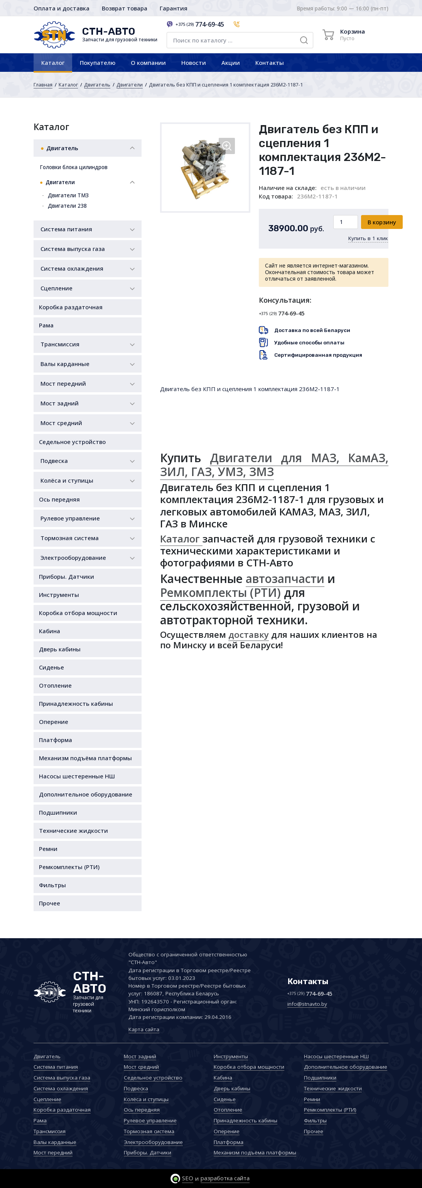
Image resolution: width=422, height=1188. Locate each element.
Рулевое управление (70, 518)
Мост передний (63, 383)
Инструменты (59, 594)
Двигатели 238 (67, 205)
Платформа (55, 740)
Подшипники (58, 812)
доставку (248, 635)
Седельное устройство (72, 442)
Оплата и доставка (61, 8)
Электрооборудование (73, 557)
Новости (193, 62)
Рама (46, 325)
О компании (148, 62)
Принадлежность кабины (76, 703)
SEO (187, 1178)
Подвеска (54, 460)
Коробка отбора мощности (78, 613)
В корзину (382, 222)
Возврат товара (124, 8)
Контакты (269, 62)
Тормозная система (70, 538)
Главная (43, 84)
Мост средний (61, 423)
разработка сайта (225, 1178)
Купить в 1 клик (368, 238)
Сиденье (51, 667)
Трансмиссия (60, 344)
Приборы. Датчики (66, 576)
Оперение (53, 721)
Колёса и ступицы (67, 480)
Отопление (55, 685)
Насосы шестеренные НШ (77, 776)
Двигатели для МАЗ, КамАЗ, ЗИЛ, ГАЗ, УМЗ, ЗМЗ (274, 465)
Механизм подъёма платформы (85, 758)
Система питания (66, 229)
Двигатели (129, 84)
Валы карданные (65, 364)
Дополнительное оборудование (85, 794)
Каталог (52, 62)
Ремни (48, 848)
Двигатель (97, 84)
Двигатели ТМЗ (68, 195)
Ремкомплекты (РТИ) (69, 867)
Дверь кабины (60, 649)
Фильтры (52, 885)
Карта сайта (143, 1029)
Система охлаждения (72, 268)
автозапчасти (285, 578)
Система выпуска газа (73, 249)
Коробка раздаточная (71, 307)
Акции (230, 62)
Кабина (49, 631)
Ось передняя (59, 499)
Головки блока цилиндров (74, 167)
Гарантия (173, 8)
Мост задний (60, 403)
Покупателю (97, 62)
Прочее (49, 903)
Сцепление (57, 288)
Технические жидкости (73, 830)
